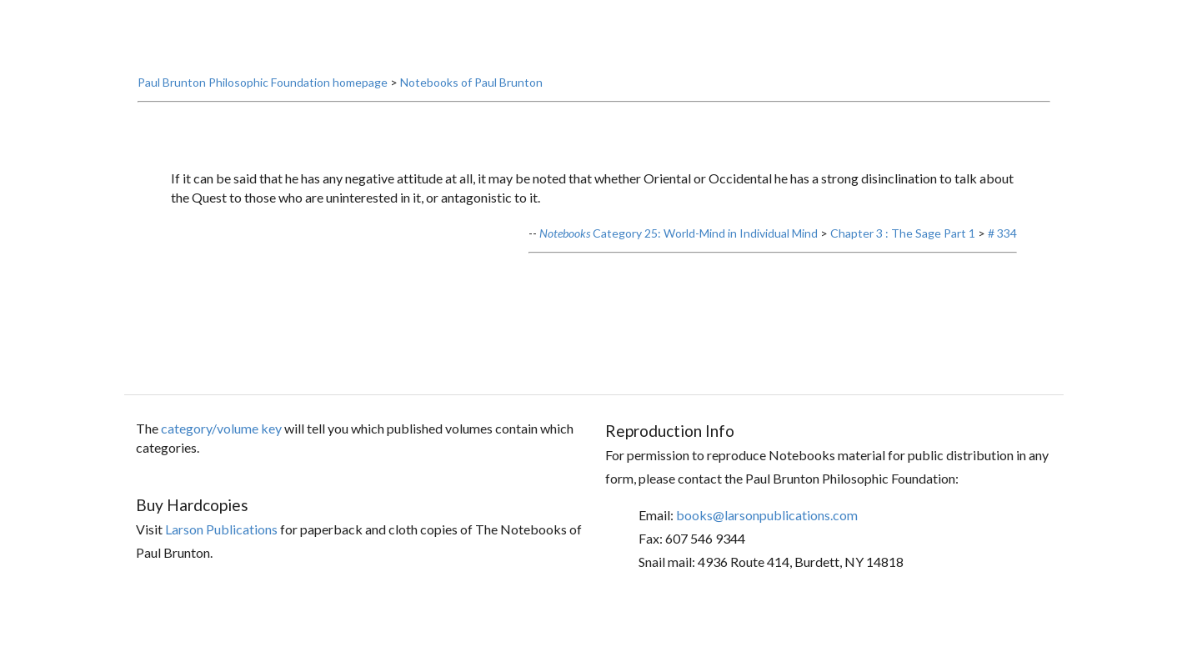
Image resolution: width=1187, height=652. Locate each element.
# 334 (1002, 263)
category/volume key (221, 458)
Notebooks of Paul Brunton (471, 113)
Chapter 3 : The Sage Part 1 (902, 263)
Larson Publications (221, 560)
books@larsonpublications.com (767, 545)
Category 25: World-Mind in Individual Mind (678, 263)
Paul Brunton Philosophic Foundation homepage (263, 113)
